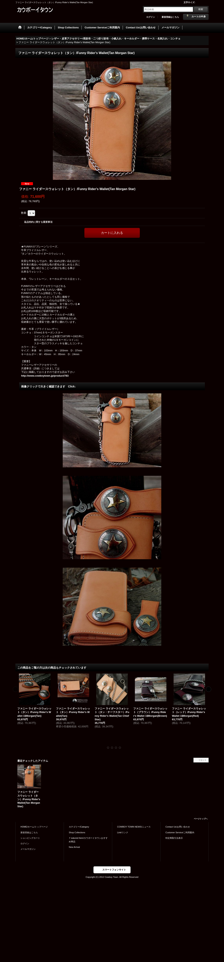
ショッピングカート (30, 838)
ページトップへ (201, 819)
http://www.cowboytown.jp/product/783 (45, 375)
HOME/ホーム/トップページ (34, 827)
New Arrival (74, 847)
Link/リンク (122, 832)
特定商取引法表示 (174, 838)
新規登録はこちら (170, 17)
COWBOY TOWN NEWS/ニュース (134, 827)
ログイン (150, 17)
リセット (202, 760)
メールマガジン (28, 849)
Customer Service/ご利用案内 (179, 832)
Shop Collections (77, 832)
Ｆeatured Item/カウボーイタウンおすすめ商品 (88, 840)
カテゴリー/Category (79, 827)
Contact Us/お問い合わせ (177, 827)
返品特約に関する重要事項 (38, 222)
